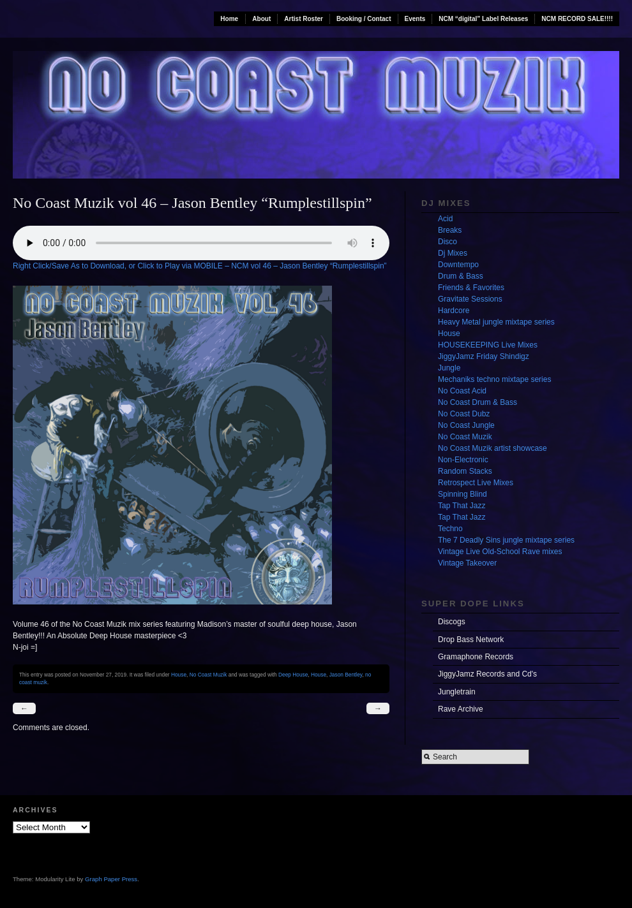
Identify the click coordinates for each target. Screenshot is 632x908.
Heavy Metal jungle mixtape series (496, 322)
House (178, 674)
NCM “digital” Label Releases (483, 18)
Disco (447, 241)
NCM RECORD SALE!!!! (577, 18)
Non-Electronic (463, 459)
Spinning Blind (462, 494)
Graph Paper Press (111, 878)
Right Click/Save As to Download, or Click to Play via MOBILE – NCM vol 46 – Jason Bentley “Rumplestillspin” (200, 265)
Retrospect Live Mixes (475, 482)
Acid (445, 218)
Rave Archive (460, 709)
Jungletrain (457, 691)
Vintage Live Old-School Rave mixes (500, 551)
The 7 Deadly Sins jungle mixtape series (506, 540)
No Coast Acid (462, 390)
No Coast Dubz (464, 413)
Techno (450, 528)
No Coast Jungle (466, 425)
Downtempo (458, 264)
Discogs (451, 621)
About (261, 18)
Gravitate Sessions (470, 299)
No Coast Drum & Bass (477, 402)
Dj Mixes (452, 253)
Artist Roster (303, 18)
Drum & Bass (460, 276)
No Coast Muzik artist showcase (492, 448)
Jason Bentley (346, 674)
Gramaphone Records (475, 656)
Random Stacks (465, 471)
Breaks (450, 230)
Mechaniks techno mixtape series (494, 379)
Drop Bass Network (471, 639)
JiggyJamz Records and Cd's (487, 674)
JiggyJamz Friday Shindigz (483, 356)
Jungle (449, 367)
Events (415, 18)
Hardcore (453, 310)
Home (229, 18)
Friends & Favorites (471, 287)
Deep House (293, 674)
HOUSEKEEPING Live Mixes (488, 344)
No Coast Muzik (208, 674)
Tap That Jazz (461, 505)
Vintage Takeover (467, 563)
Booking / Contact (363, 18)
